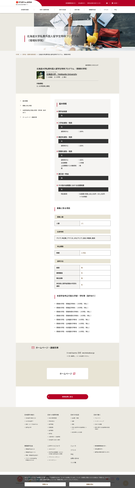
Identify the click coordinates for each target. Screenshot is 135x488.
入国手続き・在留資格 (54, 436)
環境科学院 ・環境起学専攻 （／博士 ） (72, 304)
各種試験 (51, 427)
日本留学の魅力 (29, 414)
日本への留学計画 (53, 414)
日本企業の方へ (81, 3)
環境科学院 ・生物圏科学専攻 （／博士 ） (73, 319)
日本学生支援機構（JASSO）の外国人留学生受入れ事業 (56, 453)
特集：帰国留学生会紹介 (32, 455)
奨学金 (50, 433)
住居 (73, 421)
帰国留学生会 (28, 446)
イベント (73, 450)
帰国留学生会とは (30, 449)
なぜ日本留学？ (30, 421)
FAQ (72, 454)
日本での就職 (98, 424)
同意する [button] (45, 484)
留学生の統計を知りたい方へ (94, 3)
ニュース (73, 446)
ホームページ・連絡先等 (30, 117)
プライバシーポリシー (54, 457)
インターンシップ (99, 421)
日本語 (115, 3)
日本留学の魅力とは (31, 418)
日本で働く (97, 414)
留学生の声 (28, 427)
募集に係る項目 (27, 105)
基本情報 (25, 101)
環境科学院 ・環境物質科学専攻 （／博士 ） (74, 311)
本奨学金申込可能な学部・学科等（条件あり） (34, 111)
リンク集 (73, 462)
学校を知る (51, 421)
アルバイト (98, 418)
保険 (73, 424)
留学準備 (51, 424)
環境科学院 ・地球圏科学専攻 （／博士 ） (73, 327)
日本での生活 (75, 414)
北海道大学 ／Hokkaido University (61, 74)
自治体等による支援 (77, 432)
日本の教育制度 (53, 418)
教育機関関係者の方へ (71, 3)
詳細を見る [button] (89, 484)
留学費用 (51, 430)
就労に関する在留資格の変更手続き (102, 428)
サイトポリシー (53, 460)
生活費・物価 (75, 418)
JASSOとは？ (52, 449)
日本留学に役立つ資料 (54, 440)
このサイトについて (54, 446)
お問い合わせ (75, 458)
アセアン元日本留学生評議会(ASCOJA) (31, 459)
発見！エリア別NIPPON (32, 424)
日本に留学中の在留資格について (79, 428)
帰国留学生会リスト (31, 452)
